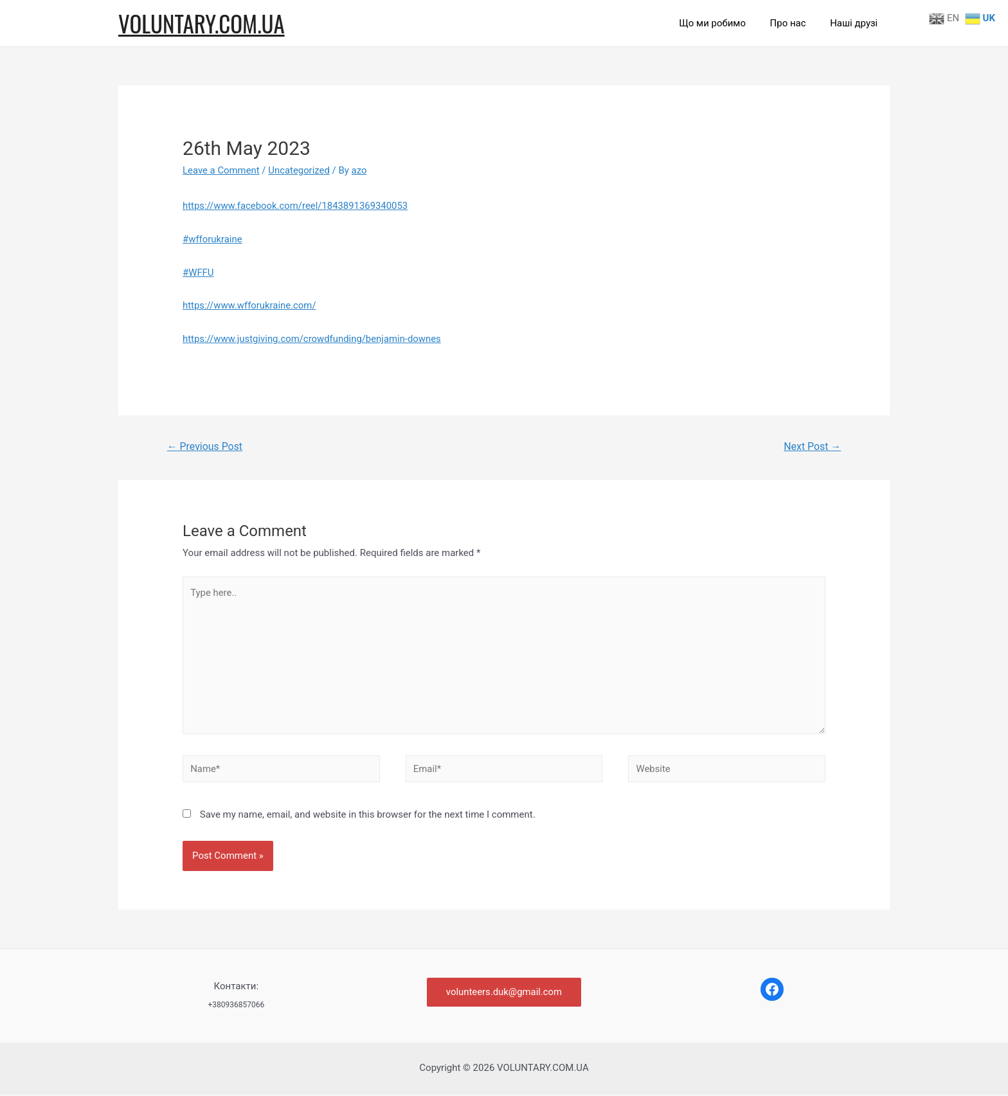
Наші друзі (856, 23)
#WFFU (198, 272)
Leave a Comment (221, 170)
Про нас (795, 23)
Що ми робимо (724, 23)
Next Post (813, 446)
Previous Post (205, 446)
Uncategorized (299, 170)
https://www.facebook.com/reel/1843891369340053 (296, 205)
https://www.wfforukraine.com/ (250, 305)
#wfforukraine (212, 239)
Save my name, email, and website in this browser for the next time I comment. (368, 816)
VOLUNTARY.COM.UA (201, 23)
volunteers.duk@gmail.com (504, 994)
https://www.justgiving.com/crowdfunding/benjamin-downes (313, 339)
